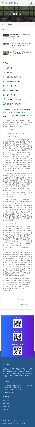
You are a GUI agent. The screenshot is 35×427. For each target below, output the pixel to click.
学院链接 (23, 423)
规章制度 (9, 68)
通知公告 (10, 24)
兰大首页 (3, 423)
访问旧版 (10, 423)
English (6, 409)
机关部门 (16, 423)
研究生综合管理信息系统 (14, 77)
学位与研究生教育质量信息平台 (16, 104)
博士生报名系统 (11, 86)
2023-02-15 (8, 115)
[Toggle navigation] (31, 2)
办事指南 (9, 72)
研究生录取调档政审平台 (14, 99)
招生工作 (6, 406)
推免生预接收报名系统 (13, 81)
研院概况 (6, 403)
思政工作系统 (11, 95)
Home (2, 24)
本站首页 (6, 400)
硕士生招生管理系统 (13, 90)
